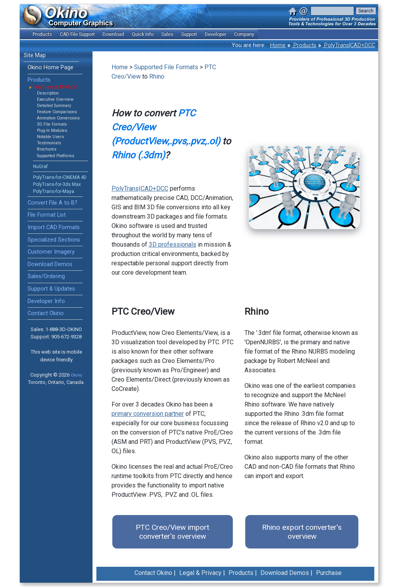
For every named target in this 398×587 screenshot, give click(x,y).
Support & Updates (51, 289)
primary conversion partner (148, 413)
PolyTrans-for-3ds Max (57, 184)
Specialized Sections (54, 240)
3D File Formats (52, 124)
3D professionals (172, 244)
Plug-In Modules (52, 130)
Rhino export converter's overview (302, 532)
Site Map (35, 55)
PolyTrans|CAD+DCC (349, 45)
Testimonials (49, 142)
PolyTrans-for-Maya (53, 191)
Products (304, 45)
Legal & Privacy (200, 572)
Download (113, 34)
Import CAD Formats (54, 227)
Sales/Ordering (46, 276)
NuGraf (40, 166)
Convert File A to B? (52, 203)
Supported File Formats (166, 67)
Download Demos (50, 264)
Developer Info (46, 301)
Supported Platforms (55, 155)
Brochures (46, 149)
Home (278, 45)
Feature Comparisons (57, 111)
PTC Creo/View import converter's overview (172, 532)
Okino (76, 375)
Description (48, 93)
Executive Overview (55, 99)
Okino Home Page (50, 67)
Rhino (156, 76)
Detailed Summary (54, 105)
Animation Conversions (58, 118)
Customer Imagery (51, 252)
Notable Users (50, 136)
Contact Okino (46, 313)
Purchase (329, 572)
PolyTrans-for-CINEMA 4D (60, 177)
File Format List (47, 215)
